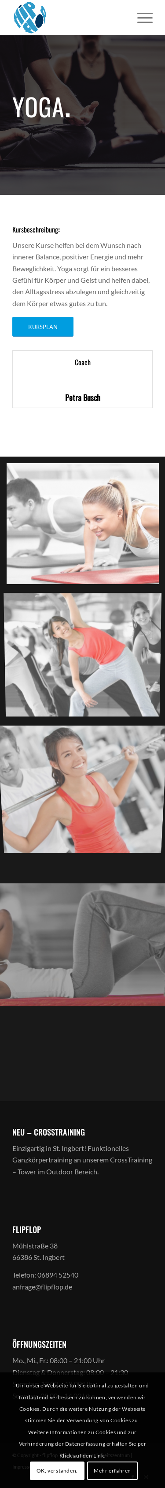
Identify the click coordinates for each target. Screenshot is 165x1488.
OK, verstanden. (57, 1470)
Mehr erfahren (112, 1470)
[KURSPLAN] (42, 327)
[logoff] (68, 17)
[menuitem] (140, 17)
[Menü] (140, 17)
